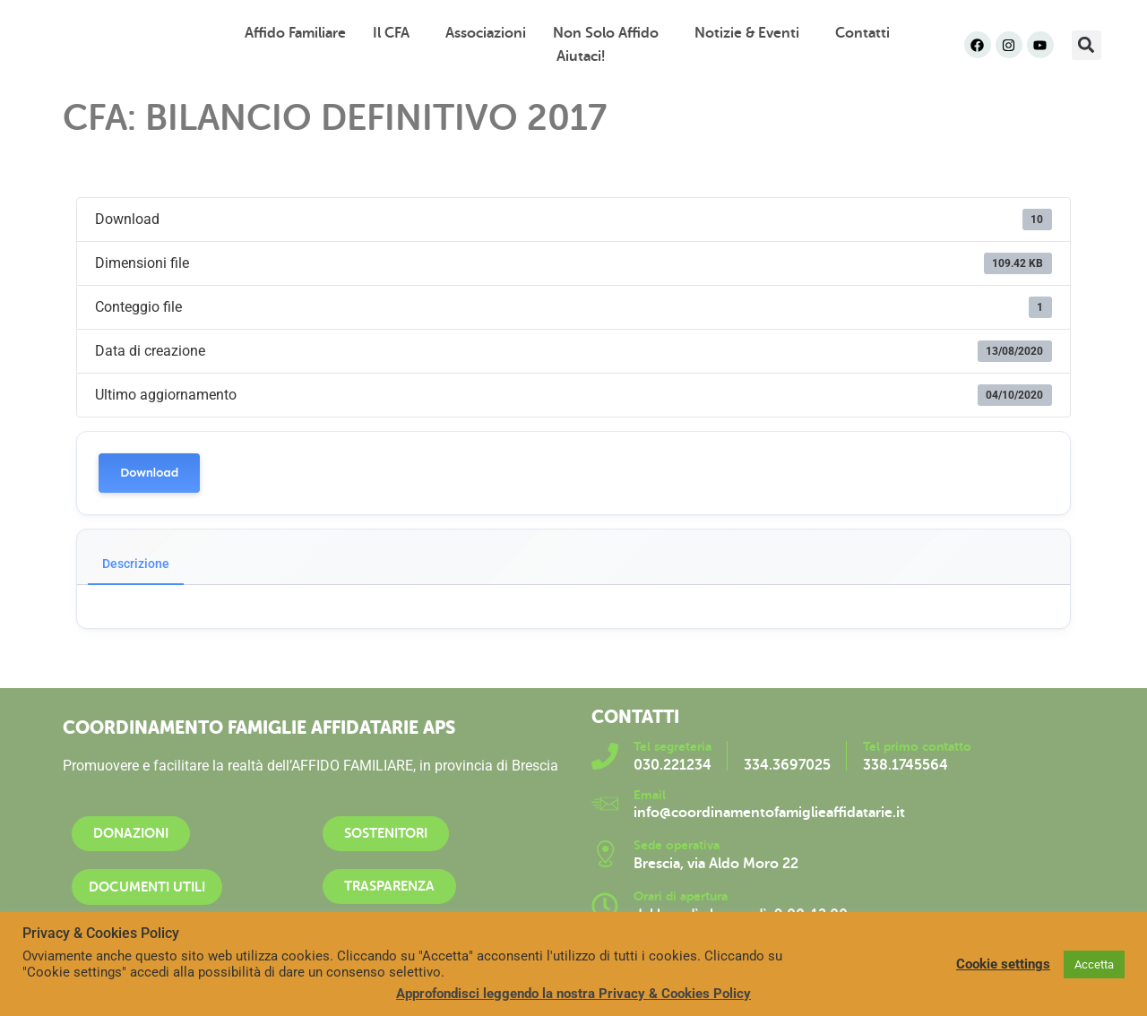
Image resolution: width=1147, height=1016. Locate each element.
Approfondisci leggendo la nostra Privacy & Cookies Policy (573, 994)
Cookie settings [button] (1003, 964)
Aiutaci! (580, 56)
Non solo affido (610, 33)
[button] (1086, 45)
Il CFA (395, 33)
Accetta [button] (1094, 964)
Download (149, 472)
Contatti (862, 33)
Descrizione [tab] (135, 563)
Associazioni (485, 33)
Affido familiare (295, 33)
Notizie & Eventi (751, 33)
